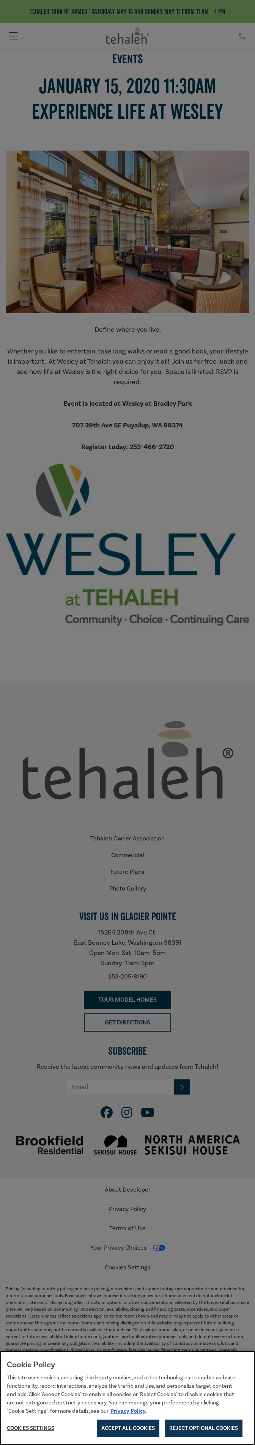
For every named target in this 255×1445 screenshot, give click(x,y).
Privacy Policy (128, 1410)
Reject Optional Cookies (203, 1428)
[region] (127, 1398)
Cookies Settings (30, 1428)
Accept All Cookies (128, 1428)
